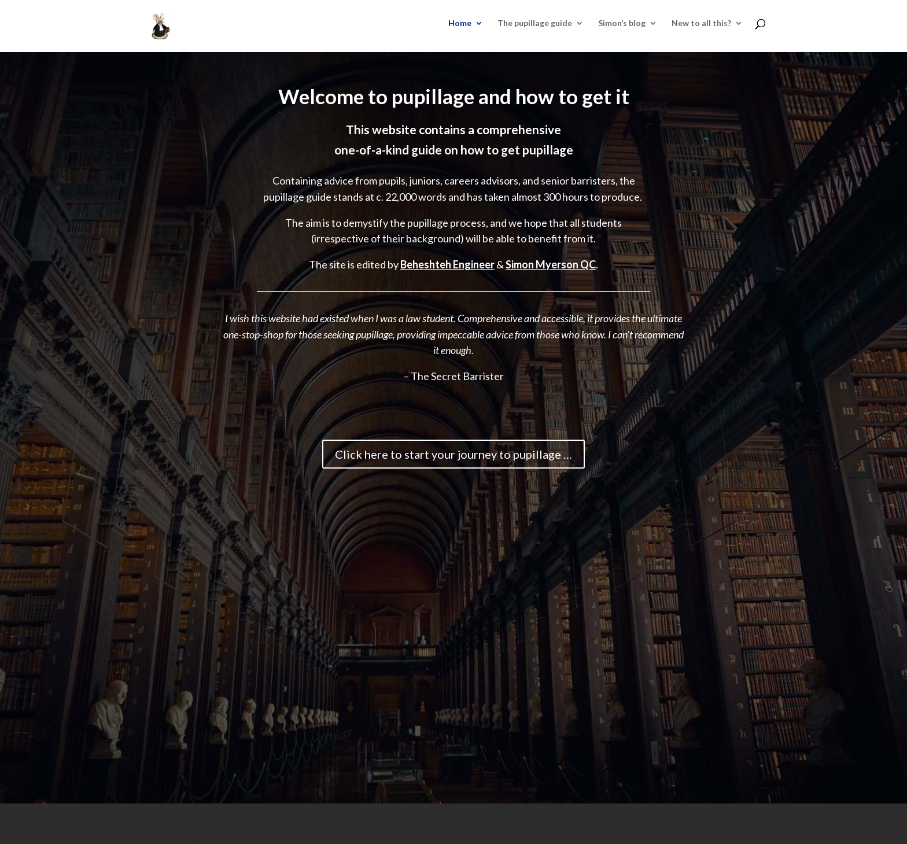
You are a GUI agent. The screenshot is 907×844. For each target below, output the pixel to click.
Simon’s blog (622, 23)
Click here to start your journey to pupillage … (453, 454)
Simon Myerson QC (551, 264)
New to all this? (701, 23)
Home (459, 23)
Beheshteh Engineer (447, 264)
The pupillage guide (534, 23)
